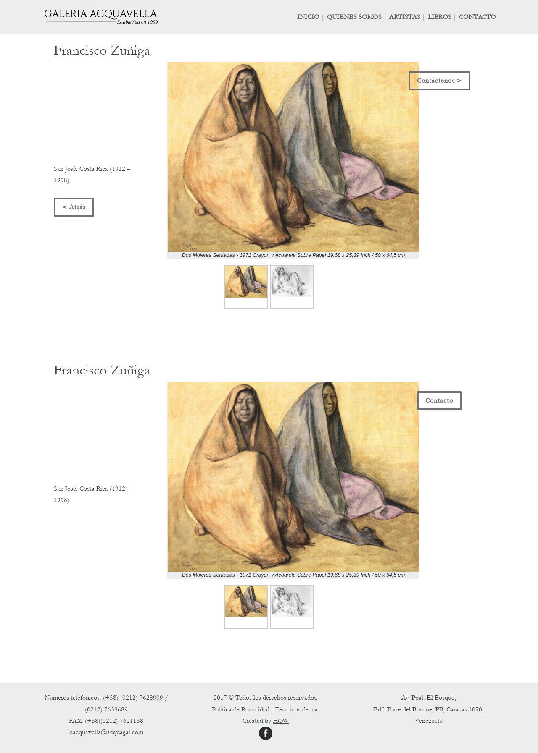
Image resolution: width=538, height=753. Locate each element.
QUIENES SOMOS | (357, 17)
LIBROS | (442, 17)
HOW (281, 720)
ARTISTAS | (407, 17)
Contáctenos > (439, 80)
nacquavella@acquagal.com (106, 732)
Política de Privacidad (240, 709)
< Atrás (74, 207)
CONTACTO (477, 17)
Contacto (439, 400)
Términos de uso (297, 709)
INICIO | (310, 17)
